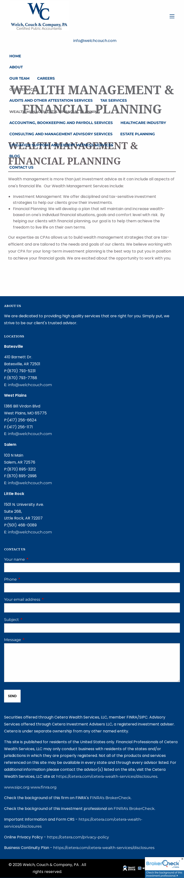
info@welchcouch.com (30, 385)
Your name (34, 559)
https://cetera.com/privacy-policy (78, 837)
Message (32, 639)
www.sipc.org (16, 787)
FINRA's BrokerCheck (110, 798)
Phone (30, 579)
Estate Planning (137, 134)
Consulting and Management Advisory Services (61, 134)
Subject (31, 619)
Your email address (42, 599)
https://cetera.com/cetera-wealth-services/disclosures (106, 776)
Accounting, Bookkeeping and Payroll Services (61, 122)
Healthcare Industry (143, 122)
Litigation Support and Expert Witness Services (61, 145)
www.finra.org (43, 787)
